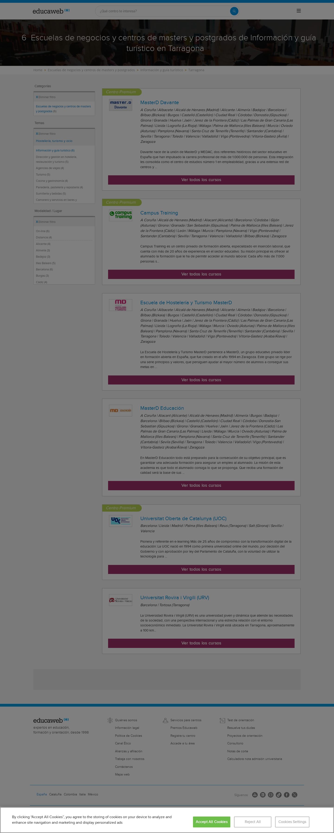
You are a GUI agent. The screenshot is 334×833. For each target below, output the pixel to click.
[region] (167, 820)
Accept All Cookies (212, 822)
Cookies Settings (292, 822)
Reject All (253, 822)
